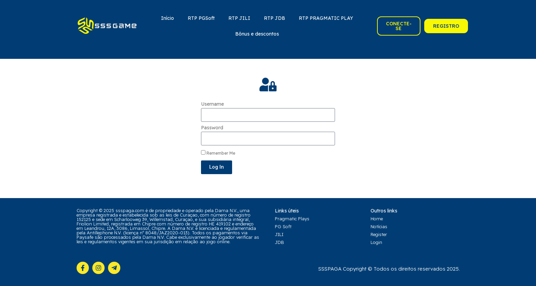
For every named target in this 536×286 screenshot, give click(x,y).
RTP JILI (239, 18)
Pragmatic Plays (292, 218)
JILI (279, 234)
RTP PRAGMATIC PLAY (326, 18)
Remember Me (218, 152)
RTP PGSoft (201, 18)
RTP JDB (274, 18)
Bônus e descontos (257, 34)
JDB (279, 242)
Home (377, 218)
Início (167, 18)
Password (212, 127)
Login (376, 242)
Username (212, 104)
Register (379, 234)
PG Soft (283, 226)
